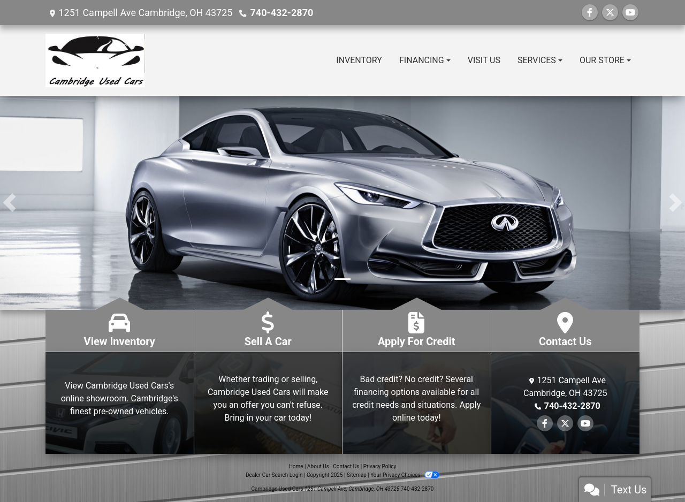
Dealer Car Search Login (274, 475)
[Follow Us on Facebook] (590, 12)
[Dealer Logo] (95, 60)
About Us (318, 466)
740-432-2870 (281, 12)
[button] (9, 203)
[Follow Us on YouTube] (630, 12)
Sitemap (357, 475)
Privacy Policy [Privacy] (380, 466)
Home (296, 466)
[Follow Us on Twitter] (610, 12)
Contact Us (346, 466)
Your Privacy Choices (404, 475)
